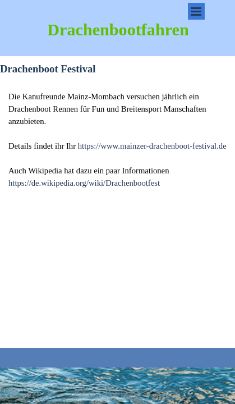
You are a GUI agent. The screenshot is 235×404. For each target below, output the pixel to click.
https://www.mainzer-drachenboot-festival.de (152, 145)
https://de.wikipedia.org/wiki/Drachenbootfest (84, 182)
